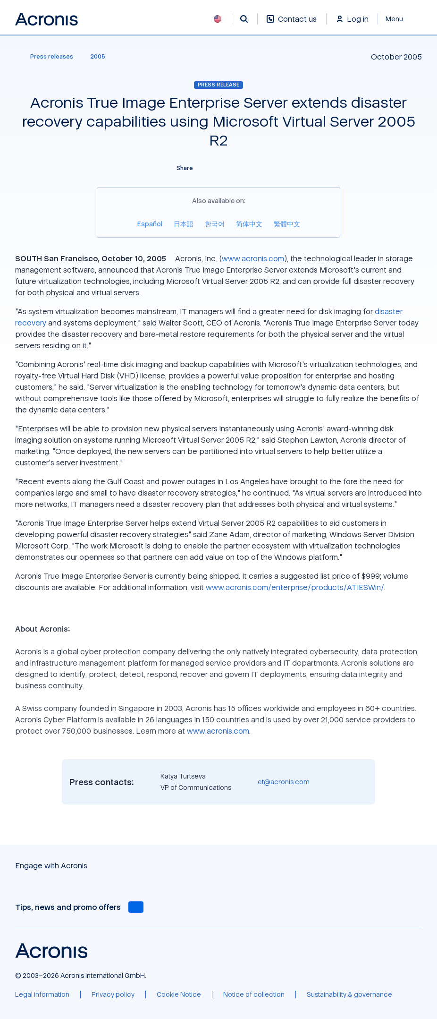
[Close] (400, 18)
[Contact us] (292, 23)
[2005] (97, 56)
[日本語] (183, 224)
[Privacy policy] (113, 994)
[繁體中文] (287, 224)
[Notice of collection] (254, 994)
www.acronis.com (253, 258)
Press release (218, 84)
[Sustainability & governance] (349, 994)
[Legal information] (42, 994)
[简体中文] (249, 224)
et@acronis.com (284, 781)
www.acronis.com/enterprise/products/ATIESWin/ (295, 587)
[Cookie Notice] (179, 994)
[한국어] (215, 224)
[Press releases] (46, 56)
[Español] (149, 224)
